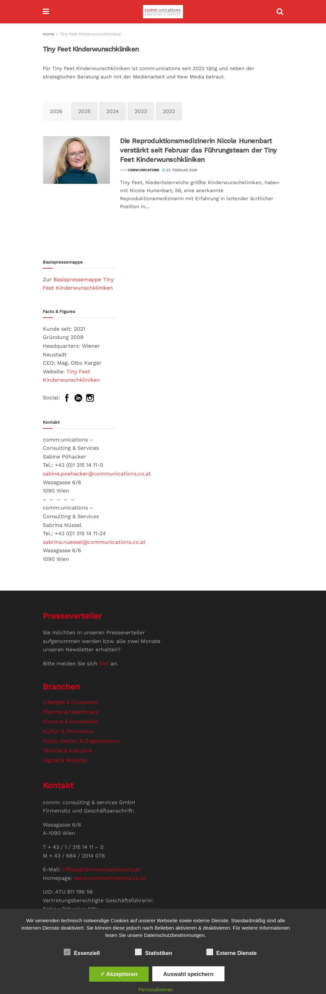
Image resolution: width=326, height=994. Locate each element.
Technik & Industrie (68, 750)
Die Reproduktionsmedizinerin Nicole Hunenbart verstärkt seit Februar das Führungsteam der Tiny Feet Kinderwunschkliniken (198, 150)
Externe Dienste (231, 952)
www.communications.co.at (110, 878)
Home (48, 34)
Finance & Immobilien (71, 721)
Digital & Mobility (65, 760)
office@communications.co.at (101, 869)
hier (104, 663)
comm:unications (143, 170)
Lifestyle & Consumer (70, 702)
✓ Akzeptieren (119, 974)
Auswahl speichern (188, 974)
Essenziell (82, 952)
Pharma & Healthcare (70, 712)
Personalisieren (155, 989)
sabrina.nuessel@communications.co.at (94, 542)
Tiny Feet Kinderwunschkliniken (90, 34)
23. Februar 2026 (179, 170)
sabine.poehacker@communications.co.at (97, 473)
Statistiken (153, 952)
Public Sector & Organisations (81, 741)
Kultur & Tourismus (68, 731)
